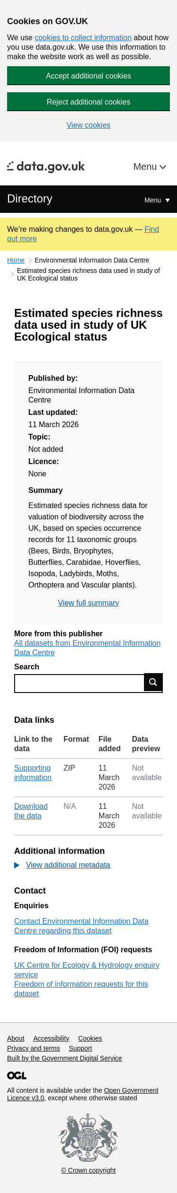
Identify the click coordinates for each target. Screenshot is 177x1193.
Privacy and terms (33, 1048)
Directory (29, 198)
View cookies (88, 125)
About (16, 1038)
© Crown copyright (88, 1170)
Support (80, 1048)
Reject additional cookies (88, 102)
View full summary (88, 603)
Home (16, 260)
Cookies (90, 1038)
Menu (146, 166)
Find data (153, 682)
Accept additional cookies (88, 76)
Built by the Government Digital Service (64, 1058)
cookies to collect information (82, 38)
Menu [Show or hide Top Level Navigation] (153, 200)
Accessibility (51, 1038)
